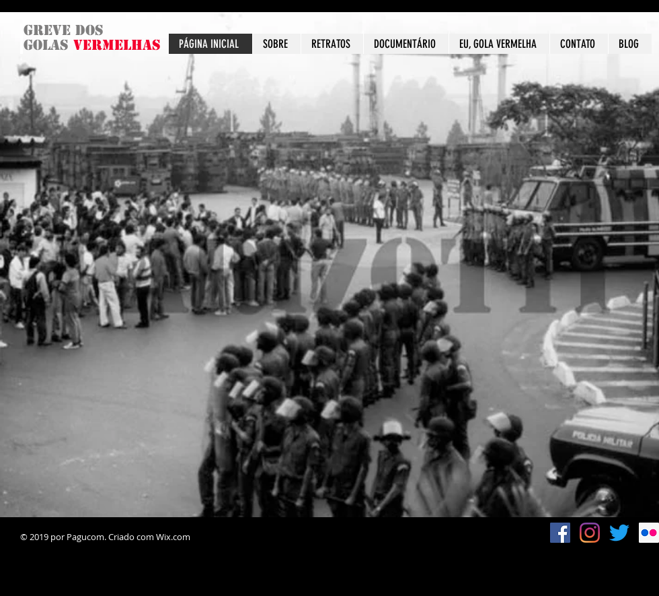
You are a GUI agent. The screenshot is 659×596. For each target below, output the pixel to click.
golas (48, 45)
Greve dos (64, 30)
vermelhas (117, 45)
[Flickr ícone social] (649, 533)
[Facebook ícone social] (560, 533)
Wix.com (173, 537)
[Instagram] (590, 533)
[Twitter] (619, 533)
